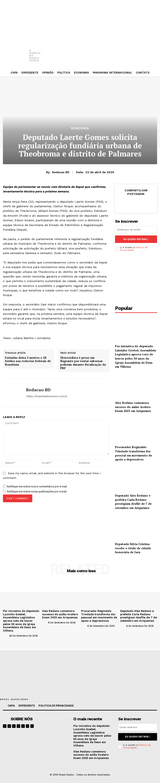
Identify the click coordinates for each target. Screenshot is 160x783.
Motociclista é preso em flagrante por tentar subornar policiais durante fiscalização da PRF (83, 363)
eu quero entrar (136, 239)
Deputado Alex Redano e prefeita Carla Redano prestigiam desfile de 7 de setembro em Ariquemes (133, 501)
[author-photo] (5, 635)
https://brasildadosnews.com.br (46, 396)
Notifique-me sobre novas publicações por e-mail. (37, 491)
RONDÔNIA (80, 128)
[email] (136, 229)
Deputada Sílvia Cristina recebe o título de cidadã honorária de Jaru (133, 548)
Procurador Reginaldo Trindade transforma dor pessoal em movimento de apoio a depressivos (133, 453)
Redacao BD (60, 172)
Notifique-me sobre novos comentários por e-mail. (37, 486)
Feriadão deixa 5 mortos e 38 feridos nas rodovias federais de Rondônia (28, 361)
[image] (57, 722)
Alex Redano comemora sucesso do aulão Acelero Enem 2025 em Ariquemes (133, 407)
